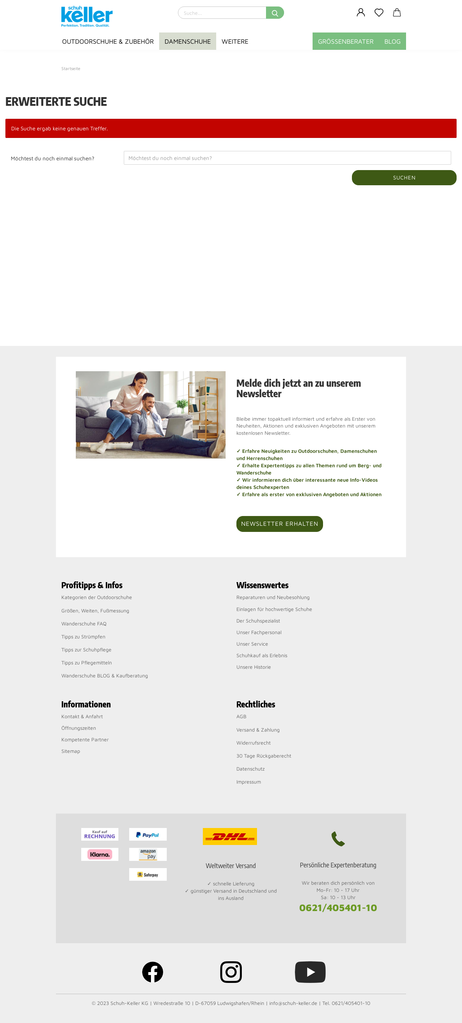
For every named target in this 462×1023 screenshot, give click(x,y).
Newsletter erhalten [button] (279, 523)
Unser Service (252, 644)
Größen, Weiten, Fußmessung (95, 610)
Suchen (404, 177)
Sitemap (70, 751)
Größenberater (346, 41)
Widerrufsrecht (253, 743)
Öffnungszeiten (78, 728)
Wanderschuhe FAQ (83, 623)
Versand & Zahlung (258, 730)
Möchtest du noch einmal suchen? (52, 158)
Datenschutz (250, 769)
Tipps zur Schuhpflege (86, 649)
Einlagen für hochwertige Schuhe (274, 609)
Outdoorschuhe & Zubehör (108, 41)
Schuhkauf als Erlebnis (261, 655)
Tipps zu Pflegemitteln (86, 662)
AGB (241, 716)
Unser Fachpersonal (259, 632)
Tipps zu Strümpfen (83, 636)
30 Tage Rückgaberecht (263, 756)
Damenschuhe (188, 41)
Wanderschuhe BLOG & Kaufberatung (104, 675)
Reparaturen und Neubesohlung (273, 597)
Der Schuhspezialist (258, 620)
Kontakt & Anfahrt (82, 716)
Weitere (235, 41)
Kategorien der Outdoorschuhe (96, 597)
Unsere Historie (253, 667)
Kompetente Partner (85, 739)
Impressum (248, 782)
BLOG (392, 41)
